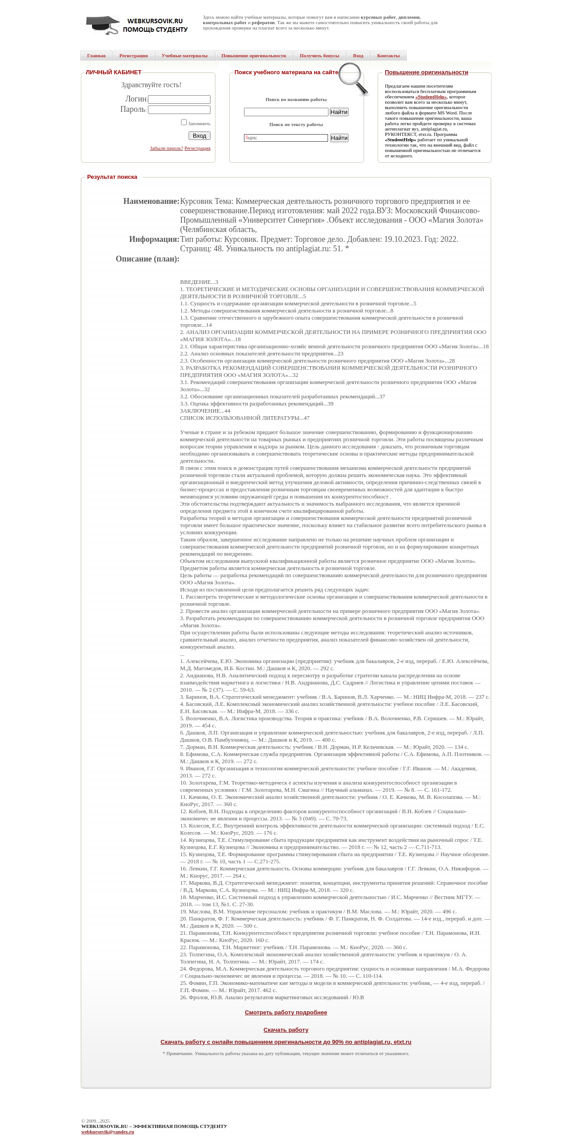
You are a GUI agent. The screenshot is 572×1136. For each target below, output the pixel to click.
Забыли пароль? (166, 148)
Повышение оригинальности (426, 72)
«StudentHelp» (430, 96)
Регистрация (197, 148)
